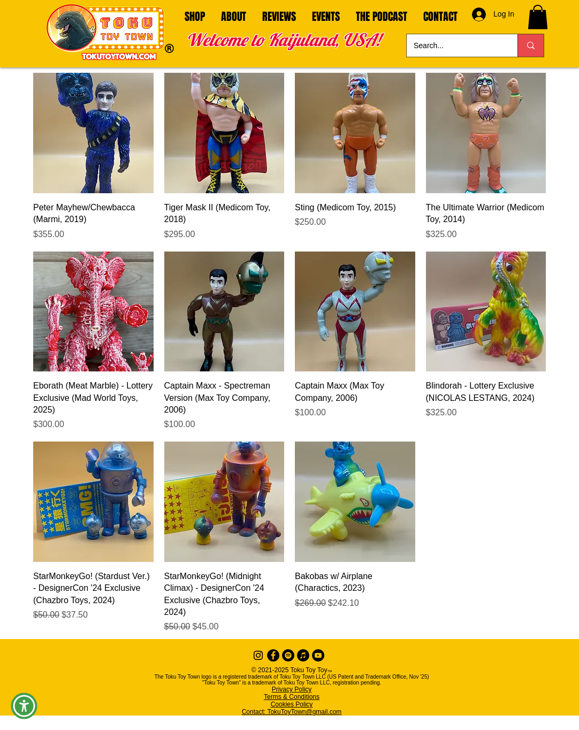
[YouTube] (318, 655)
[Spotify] (288, 655)
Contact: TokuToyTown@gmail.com (292, 712)
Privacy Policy (292, 689)
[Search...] (454, 45)
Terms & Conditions (291, 697)
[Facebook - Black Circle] (273, 655)
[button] (538, 17)
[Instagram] (258, 655)
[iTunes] (303, 655)
